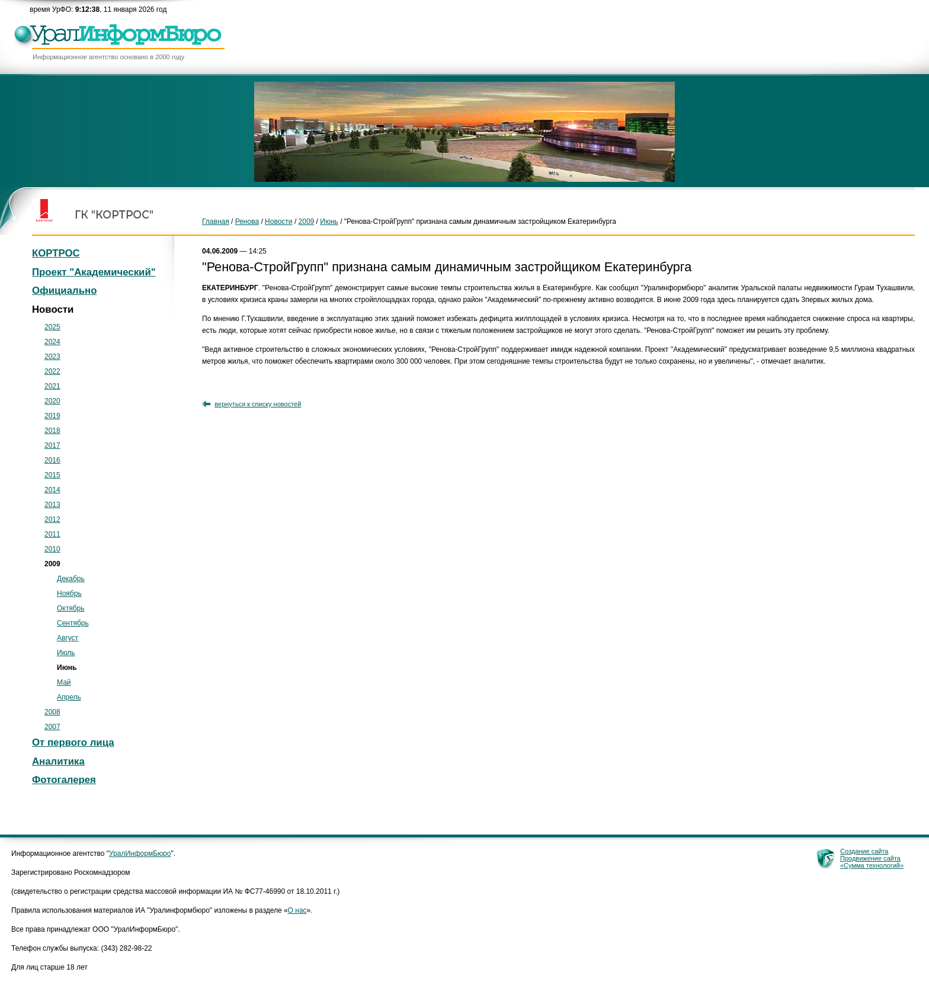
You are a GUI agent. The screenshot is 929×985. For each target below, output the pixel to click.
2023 (52, 356)
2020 (52, 401)
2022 (52, 371)
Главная (215, 221)
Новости (278, 221)
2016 (52, 460)
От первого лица (73, 742)
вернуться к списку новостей (257, 404)
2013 (52, 504)
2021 (52, 386)
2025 (52, 327)
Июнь (329, 221)
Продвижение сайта (870, 858)
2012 (52, 519)
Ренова (247, 221)
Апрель (69, 697)
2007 (52, 727)
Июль (66, 653)
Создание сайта (864, 851)
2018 (52, 430)
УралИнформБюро (140, 853)
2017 (52, 445)
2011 (52, 534)
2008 (52, 712)
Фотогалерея (64, 779)
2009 (307, 221)
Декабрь (71, 579)
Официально (64, 290)
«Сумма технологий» (872, 865)
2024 (52, 342)
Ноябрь (69, 593)
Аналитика (58, 761)
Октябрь (71, 608)
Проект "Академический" (94, 272)
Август (67, 638)
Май (64, 682)
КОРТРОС (56, 253)
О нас (297, 910)
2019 (52, 416)
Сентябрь (73, 623)
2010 (52, 549)
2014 (52, 490)
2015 (52, 475)
